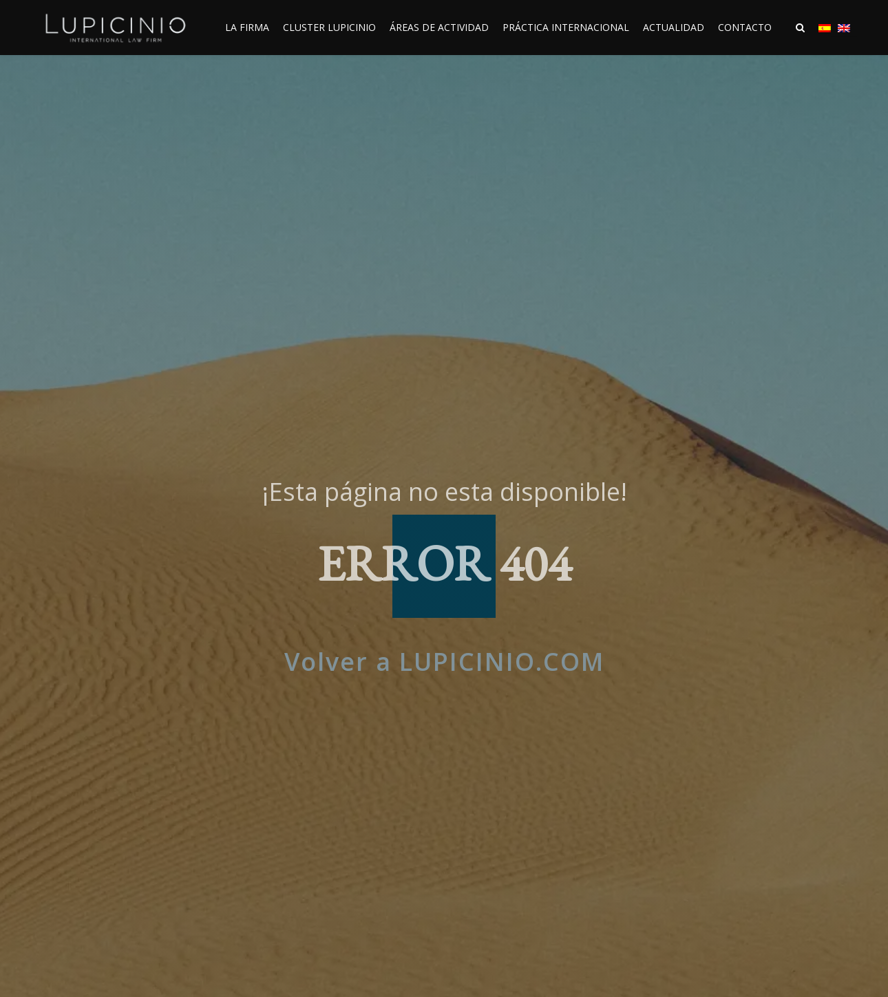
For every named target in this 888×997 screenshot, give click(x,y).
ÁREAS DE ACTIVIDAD (439, 27)
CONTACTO (745, 27)
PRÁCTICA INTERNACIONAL (566, 27)
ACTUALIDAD (673, 27)
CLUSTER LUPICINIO (329, 27)
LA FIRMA (247, 27)
